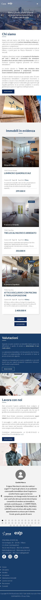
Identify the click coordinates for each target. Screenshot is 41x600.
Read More (8, 91)
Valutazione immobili (9, 578)
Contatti (5, 586)
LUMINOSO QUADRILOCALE (17, 173)
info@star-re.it (19, 434)
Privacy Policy (26, 596)
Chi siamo (5, 570)
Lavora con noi (7, 581)
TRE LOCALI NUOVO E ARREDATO (20, 233)
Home (4, 567)
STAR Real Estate (13, 593)
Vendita (31, 142)
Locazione (20, 324)
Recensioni (6, 583)
